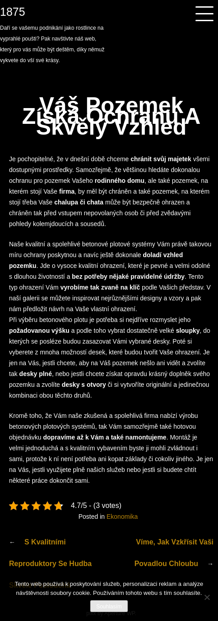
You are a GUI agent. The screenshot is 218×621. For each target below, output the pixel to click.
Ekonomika (122, 516)
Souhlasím (109, 606)
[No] (206, 597)
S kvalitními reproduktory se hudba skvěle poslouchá (50, 563)
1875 (12, 11)
